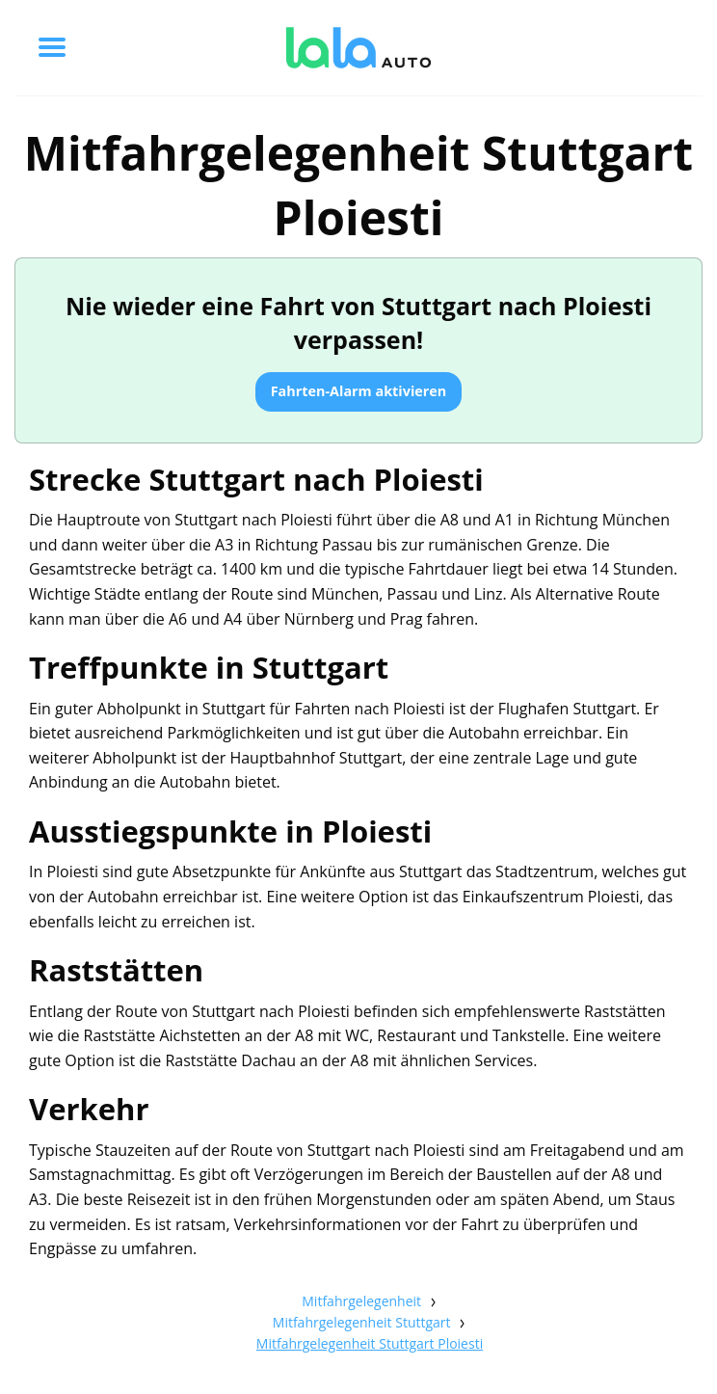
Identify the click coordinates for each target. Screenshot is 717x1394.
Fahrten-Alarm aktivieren (359, 391)
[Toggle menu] (52, 47)
